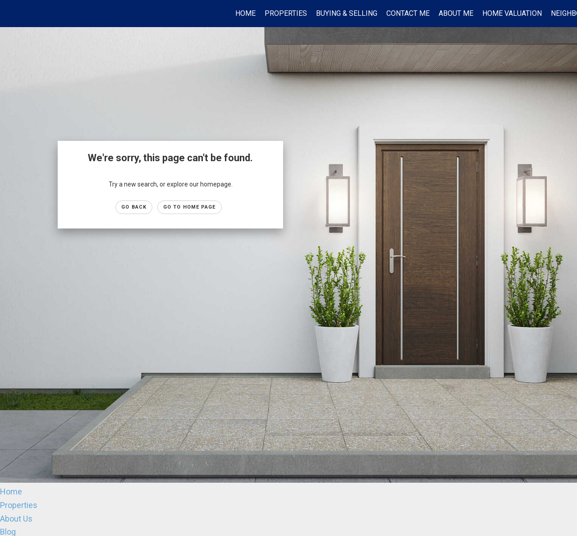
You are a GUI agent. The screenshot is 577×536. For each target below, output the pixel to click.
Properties (286, 13)
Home (245, 13)
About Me (456, 13)
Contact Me (408, 13)
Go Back (134, 207)
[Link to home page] (11, 13)
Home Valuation (512, 13)
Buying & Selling (346, 13)
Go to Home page (189, 207)
